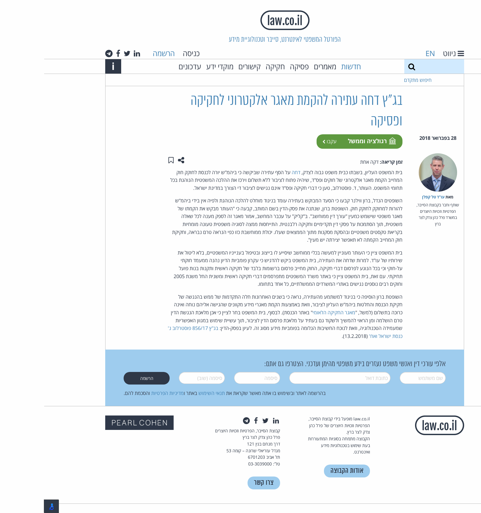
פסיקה (255, 66)
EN (386, 53)
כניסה (147, 53)
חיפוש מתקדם (373, 80)
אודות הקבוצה (302, 471)
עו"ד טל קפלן (389, 197)
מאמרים (281, 66)
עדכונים (145, 66)
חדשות (307, 66)
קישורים (205, 66)
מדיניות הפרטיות (123, 393)
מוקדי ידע (175, 66)
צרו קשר (219, 483)
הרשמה (120, 53)
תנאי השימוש (167, 393)
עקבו (285, 141)
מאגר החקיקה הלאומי (289, 312)
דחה (252, 172)
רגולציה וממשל (327, 141)
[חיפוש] (367, 66)
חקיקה (231, 66)
